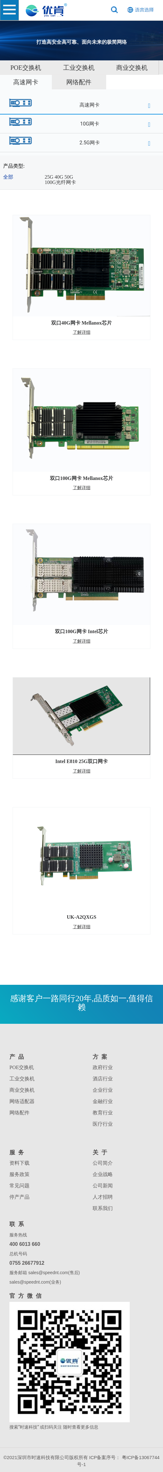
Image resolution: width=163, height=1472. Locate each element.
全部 (8, 177)
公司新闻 (103, 1185)
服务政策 (19, 1174)
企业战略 (103, 1174)
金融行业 (103, 1101)
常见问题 (19, 1185)
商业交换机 (132, 67)
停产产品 (19, 1197)
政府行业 (103, 1067)
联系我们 (103, 1208)
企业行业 (103, 1090)
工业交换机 (79, 67)
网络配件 (78, 82)
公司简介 (103, 1163)
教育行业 (103, 1112)
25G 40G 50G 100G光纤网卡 (60, 179)
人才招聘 (103, 1197)
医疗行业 (103, 1124)
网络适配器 (22, 1101)
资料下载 (19, 1163)
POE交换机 (21, 1067)
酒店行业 (103, 1078)
